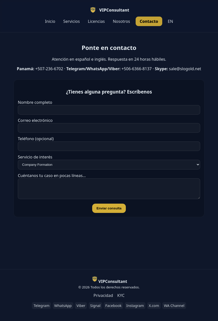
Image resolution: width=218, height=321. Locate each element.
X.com (154, 305)
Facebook (113, 305)
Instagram (135, 305)
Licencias (96, 21)
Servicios (71, 21)
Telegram (41, 305)
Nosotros (121, 21)
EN (170, 21)
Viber (81, 305)
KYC (121, 295)
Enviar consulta (108, 211)
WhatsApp (63, 305)
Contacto (149, 21)
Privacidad (103, 295)
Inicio (50, 21)
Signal (95, 305)
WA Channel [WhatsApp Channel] (174, 305)
